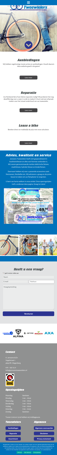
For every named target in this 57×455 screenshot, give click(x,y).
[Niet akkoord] (55, 449)
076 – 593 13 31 (11, 367)
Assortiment (13, 439)
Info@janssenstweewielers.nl (16, 370)
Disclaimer (44, 433)
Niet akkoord (27, 452)
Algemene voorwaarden (44, 428)
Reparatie (13, 433)
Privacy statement (44, 439)
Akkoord (19, 452)
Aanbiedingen (13, 428)
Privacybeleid (36, 452)
